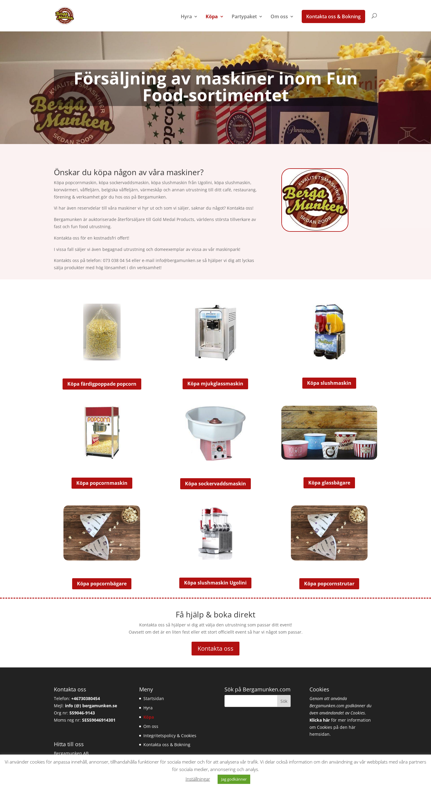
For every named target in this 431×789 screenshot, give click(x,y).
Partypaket (244, 17)
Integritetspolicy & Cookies (169, 735)
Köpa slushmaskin (329, 383)
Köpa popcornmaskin (102, 483)
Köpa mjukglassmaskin (215, 383)
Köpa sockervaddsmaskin (215, 483)
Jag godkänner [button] (234, 779)
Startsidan (153, 698)
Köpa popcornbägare (102, 583)
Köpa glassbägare (329, 482)
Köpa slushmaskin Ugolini (215, 582)
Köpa (212, 17)
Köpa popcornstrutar (329, 583)
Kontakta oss (215, 648)
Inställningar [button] (198, 779)
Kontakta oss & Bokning (333, 16)
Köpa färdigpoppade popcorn (101, 384)
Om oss (279, 17)
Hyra (186, 17)
